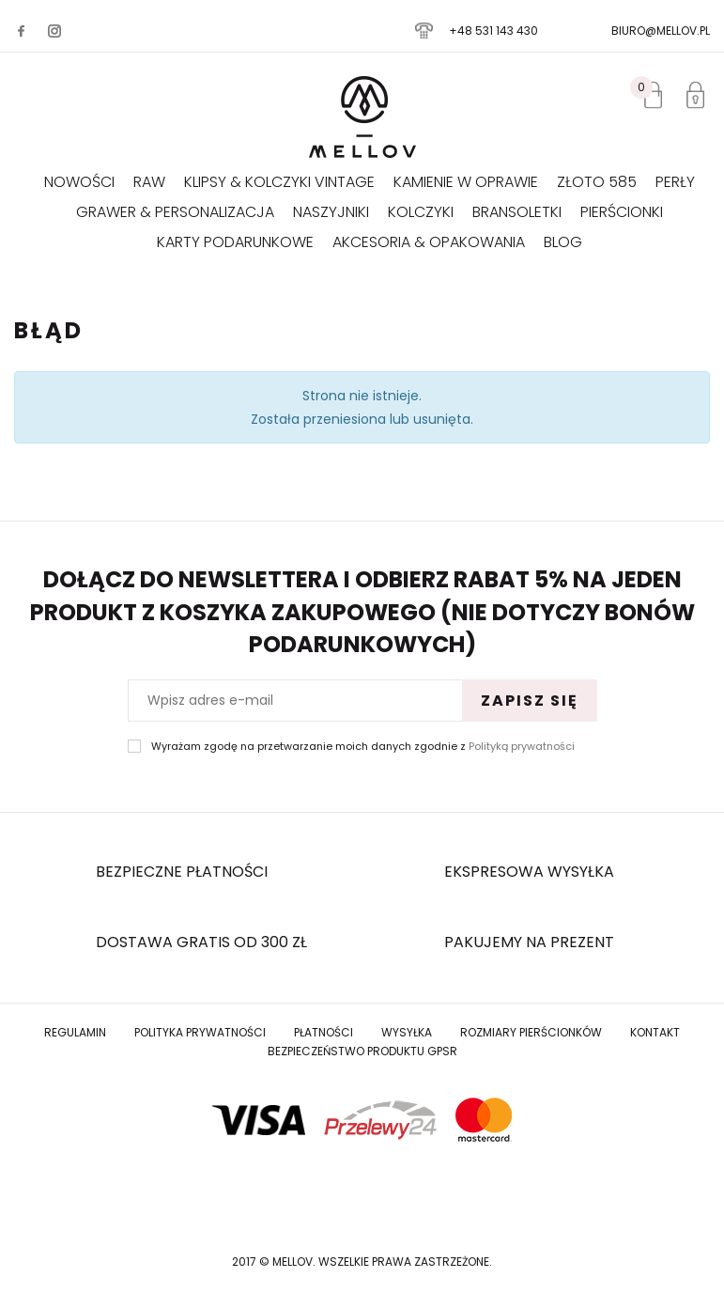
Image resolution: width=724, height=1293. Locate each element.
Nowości (79, 182)
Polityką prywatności (522, 746)
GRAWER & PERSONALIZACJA (175, 212)
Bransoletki (517, 212)
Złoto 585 (597, 182)
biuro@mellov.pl (660, 31)
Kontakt (655, 1032)
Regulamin (75, 1032)
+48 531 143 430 (493, 31)
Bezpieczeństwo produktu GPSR (362, 1051)
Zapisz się (529, 700)
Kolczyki (421, 212)
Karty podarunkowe (235, 242)
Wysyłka (406, 1032)
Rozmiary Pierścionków (531, 1032)
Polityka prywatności (200, 1032)
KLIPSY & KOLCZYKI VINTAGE (279, 182)
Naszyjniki (331, 212)
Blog (563, 242)
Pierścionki (621, 212)
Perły (675, 182)
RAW (149, 182)
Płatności (323, 1032)
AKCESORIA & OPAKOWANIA (428, 242)
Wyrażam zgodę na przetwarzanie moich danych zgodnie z (363, 747)
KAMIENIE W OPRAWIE (465, 182)
